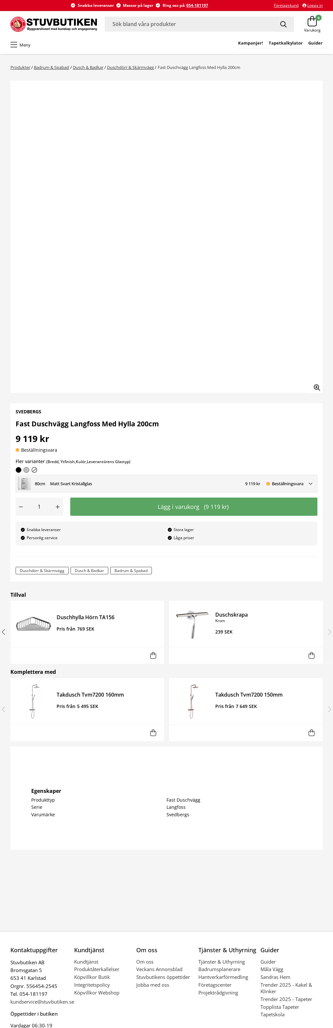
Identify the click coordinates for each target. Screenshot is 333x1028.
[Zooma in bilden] (315, 385)
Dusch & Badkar (88, 67)
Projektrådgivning (218, 992)
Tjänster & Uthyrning (221, 961)
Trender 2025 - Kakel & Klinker (286, 988)
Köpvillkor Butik (92, 977)
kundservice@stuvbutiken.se (42, 1001)
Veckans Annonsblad (159, 969)
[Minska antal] (21, 507)
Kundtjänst (86, 961)
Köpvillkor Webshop (96, 992)
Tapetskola (272, 1014)
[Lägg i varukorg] (153, 655)
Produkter (20, 67)
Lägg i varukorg (193, 507)
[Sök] (284, 24)
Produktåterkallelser (96, 969)
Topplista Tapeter (279, 1007)
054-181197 (197, 5)
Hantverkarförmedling (223, 977)
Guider (268, 961)
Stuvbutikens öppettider (163, 977)
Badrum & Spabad (51, 67)
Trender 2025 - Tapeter (286, 999)
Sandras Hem (275, 977)
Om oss (144, 961)
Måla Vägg (271, 969)
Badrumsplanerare (219, 969)
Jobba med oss (152, 984)
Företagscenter (215, 984)
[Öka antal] (58, 507)
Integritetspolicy (92, 984)
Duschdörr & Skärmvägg (130, 67)
